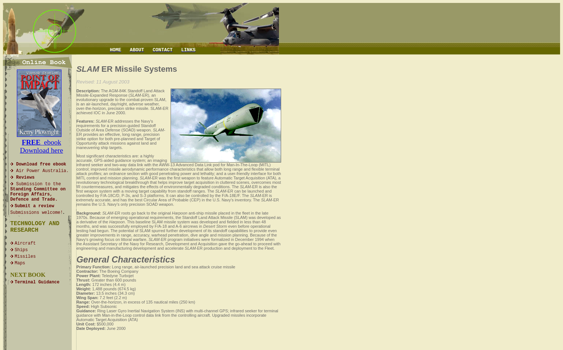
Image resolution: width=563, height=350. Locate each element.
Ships (21, 250)
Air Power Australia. (42, 171)
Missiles (25, 256)
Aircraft (25, 243)
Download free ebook (41, 164)
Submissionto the (38, 192)
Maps (20, 263)
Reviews (25, 177)
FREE (32, 142)
